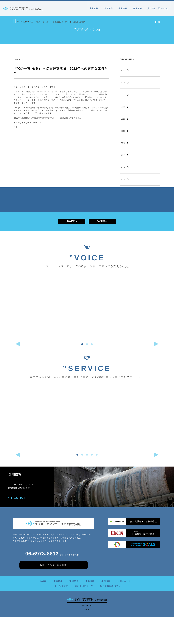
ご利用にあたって (84, 586)
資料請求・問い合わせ (157, 8)
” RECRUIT (18, 498)
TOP (19, 22)
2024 (123, 82)
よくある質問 (61, 586)
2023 (123, 95)
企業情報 (123, 8)
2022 (123, 107)
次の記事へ (102, 221)
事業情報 (94, 8)
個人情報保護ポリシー (111, 586)
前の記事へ (72, 221)
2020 (123, 131)
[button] (82, 344)
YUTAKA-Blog (29, 22)
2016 (123, 167)
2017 (123, 155)
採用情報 (137, 8)
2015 (123, 179)
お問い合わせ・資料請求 (53, 565)
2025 (123, 70)
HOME (43, 581)
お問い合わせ (124, 581)
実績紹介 (108, 8)
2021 (123, 119)
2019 (123, 143)
